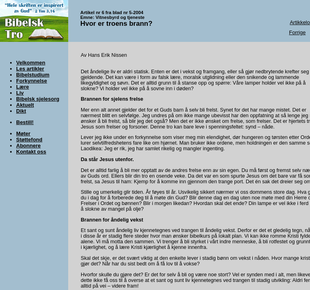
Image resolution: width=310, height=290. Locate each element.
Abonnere (28, 146)
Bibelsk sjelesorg (37, 99)
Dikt (21, 111)
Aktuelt (25, 105)
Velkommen (30, 63)
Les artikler (30, 69)
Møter (23, 133)
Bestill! (25, 122)
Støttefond (29, 140)
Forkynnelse (31, 81)
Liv (20, 93)
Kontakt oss (31, 152)
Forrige (297, 32)
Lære (22, 87)
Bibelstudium (32, 75)
